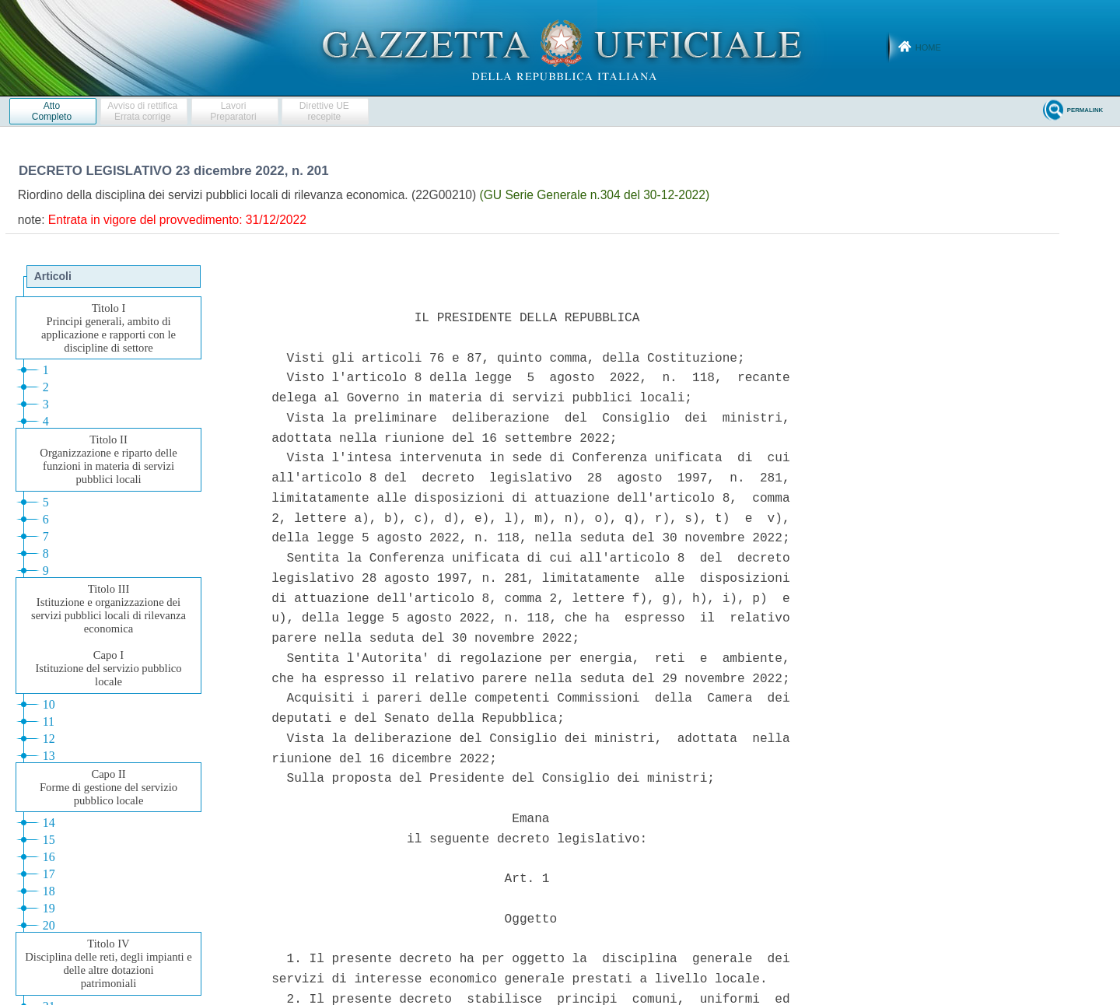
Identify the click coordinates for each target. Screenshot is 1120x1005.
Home (928, 47)
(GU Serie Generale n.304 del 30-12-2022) (595, 194)
